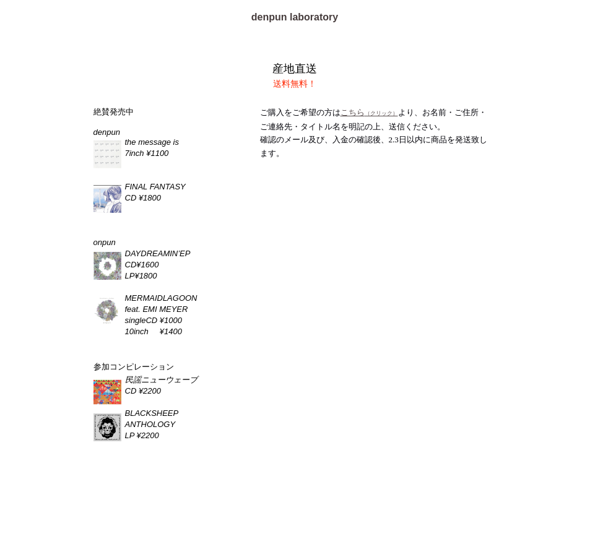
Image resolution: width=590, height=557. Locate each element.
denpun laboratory (294, 17)
